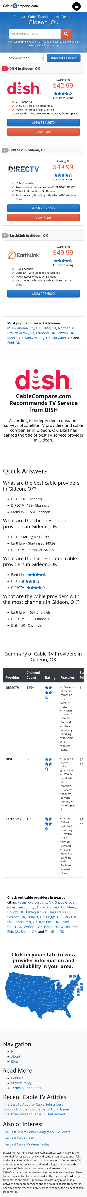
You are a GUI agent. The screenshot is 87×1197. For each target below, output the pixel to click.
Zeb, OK (13, 931)
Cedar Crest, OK (26, 922)
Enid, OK (13, 342)
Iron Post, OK (49, 922)
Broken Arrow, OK (20, 333)
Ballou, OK (29, 931)
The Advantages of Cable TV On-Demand (34, 1114)
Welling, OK (69, 927)
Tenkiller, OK (54, 931)
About (15, 1056)
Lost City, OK (44, 902)
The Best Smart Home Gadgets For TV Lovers (37, 1132)
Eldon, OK (51, 927)
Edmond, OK (45, 333)
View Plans (43, 132)
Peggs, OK (25, 902)
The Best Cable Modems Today (26, 1144)
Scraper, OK (16, 917)
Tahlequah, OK (37, 912)
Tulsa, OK (49, 328)
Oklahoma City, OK (26, 328)
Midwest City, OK (37, 338)
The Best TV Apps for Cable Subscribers (33, 1104)
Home (15, 1051)
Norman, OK (67, 328)
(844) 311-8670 (43, 122)
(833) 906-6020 (43, 293)
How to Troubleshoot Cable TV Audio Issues (37, 1109)
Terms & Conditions (26, 1088)
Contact (17, 1078)
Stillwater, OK (62, 338)
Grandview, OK (54, 907)
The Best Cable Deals (19, 1138)
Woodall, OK (33, 927)
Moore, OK (15, 338)
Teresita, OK (58, 912)
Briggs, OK (54, 917)
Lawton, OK (65, 333)
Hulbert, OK (35, 917)
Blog (14, 1061)
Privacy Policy (21, 1083)
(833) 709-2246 (43, 208)
